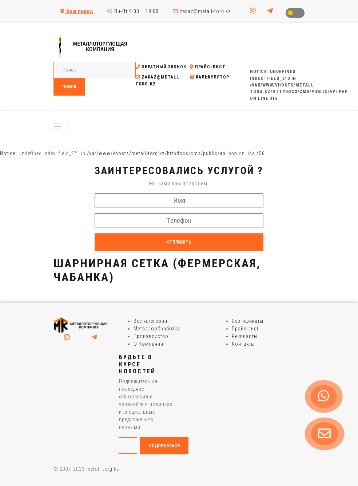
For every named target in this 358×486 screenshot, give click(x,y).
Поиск (69, 86)
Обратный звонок (160, 66)
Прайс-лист (208, 66)
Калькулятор (209, 77)
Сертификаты (247, 321)
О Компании (148, 344)
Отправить (179, 242)
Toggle (295, 13)
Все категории (150, 321)
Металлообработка (157, 329)
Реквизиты (245, 336)
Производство (151, 336)
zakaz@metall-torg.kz (202, 11)
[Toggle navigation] (57, 126)
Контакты (243, 344)
